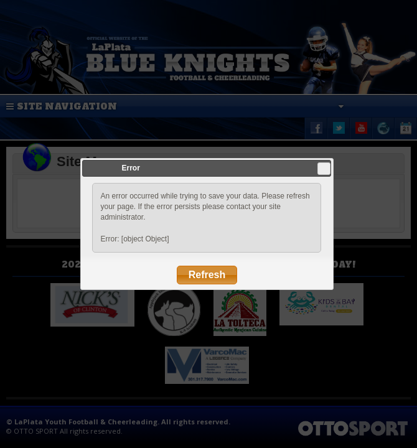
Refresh (207, 274)
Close (324, 169)
